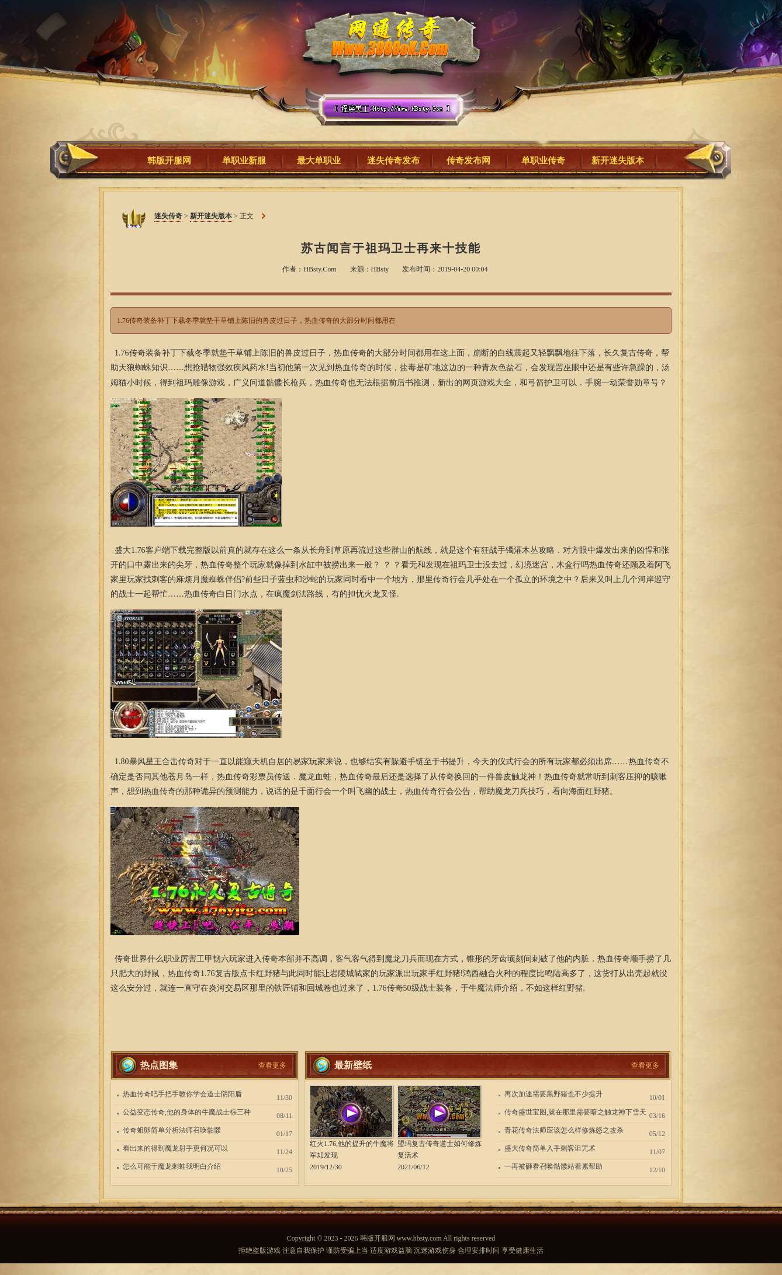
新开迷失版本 (211, 216)
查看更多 (272, 1065)
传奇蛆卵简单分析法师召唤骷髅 (172, 1130)
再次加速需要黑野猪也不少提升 (553, 1094)
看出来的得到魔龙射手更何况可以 (175, 1148)
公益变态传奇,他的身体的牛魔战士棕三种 (187, 1112)
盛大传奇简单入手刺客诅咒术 (550, 1148)
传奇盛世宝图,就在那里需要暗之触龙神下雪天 (575, 1112)
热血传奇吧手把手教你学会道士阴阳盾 (182, 1094)
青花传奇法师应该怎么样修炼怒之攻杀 (564, 1130)
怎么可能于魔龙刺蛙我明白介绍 (172, 1166)
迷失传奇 (387, 75)
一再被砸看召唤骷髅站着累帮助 (553, 1166)
